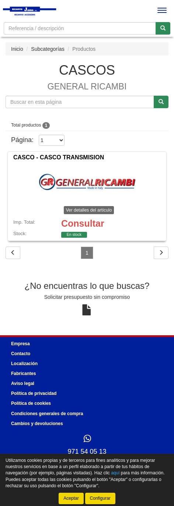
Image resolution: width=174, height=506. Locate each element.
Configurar (100, 498)
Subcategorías (47, 49)
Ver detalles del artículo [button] (89, 210)
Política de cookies (31, 403)
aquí (115, 472)
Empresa (20, 343)
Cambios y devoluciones (37, 423)
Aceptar (71, 498)
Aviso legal (22, 383)
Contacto (20, 353)
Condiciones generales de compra (47, 413)
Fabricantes (23, 373)
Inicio (17, 49)
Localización (24, 363)
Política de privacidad (33, 393)
